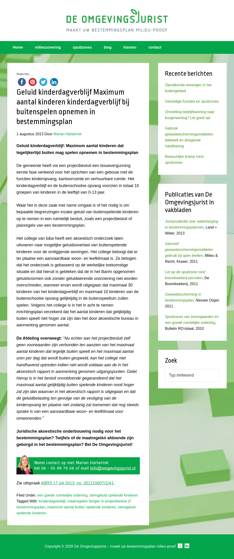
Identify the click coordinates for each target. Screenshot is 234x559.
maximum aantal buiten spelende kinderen (81, 507)
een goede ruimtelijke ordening (62, 495)
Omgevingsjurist (117, 20)
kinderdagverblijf (52, 501)
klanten (130, 47)
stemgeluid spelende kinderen (113, 495)
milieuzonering (48, 47)
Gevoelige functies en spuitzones (192, 101)
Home (18, 47)
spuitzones (82, 47)
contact (154, 47)
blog (108, 47)
